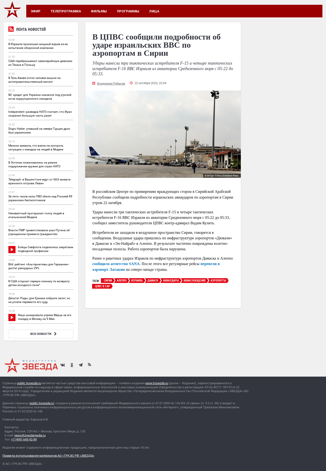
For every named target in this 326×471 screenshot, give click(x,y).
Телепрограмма (66, 11)
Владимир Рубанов (111, 83)
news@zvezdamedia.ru (30, 435)
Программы (128, 11)
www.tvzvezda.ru (156, 383)
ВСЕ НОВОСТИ (44, 334)
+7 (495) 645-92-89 (24, 439)
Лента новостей (27, 29)
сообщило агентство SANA (116, 264)
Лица (154, 11)
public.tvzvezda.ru (29, 383)
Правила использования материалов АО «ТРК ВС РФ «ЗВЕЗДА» (48, 455)
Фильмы (99, 11)
